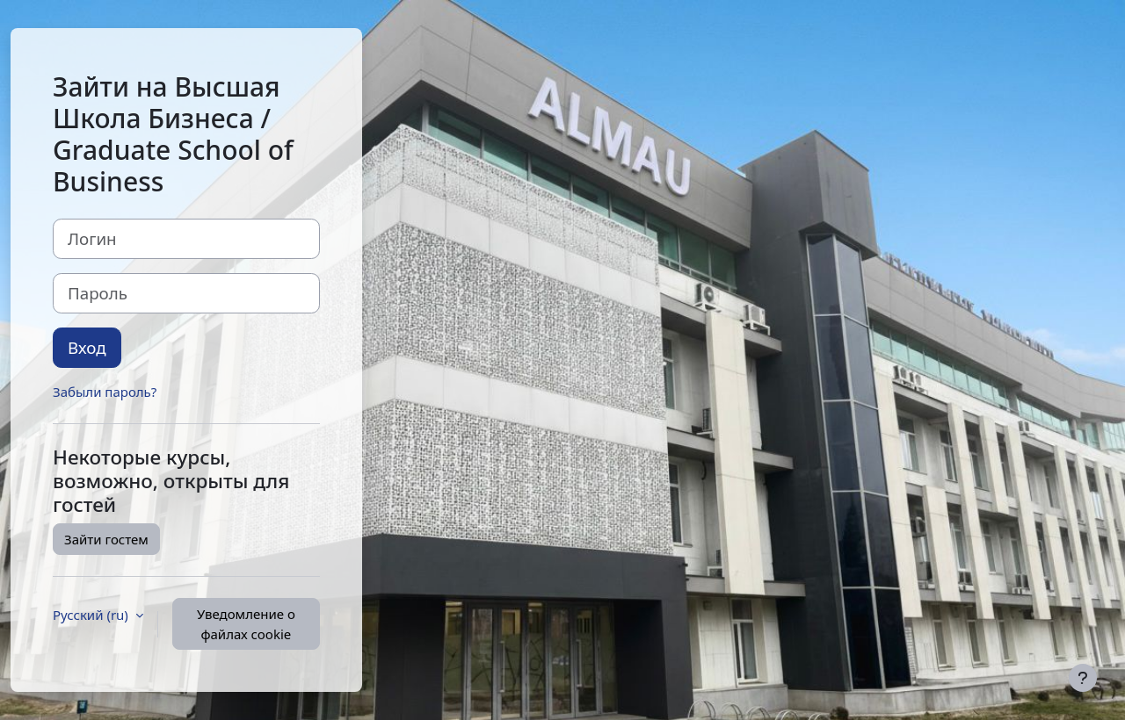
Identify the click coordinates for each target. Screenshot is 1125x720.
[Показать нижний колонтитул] (1083, 678)
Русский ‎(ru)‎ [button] (92, 614)
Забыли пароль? (104, 391)
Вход (87, 347)
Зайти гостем (106, 539)
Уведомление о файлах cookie (246, 624)
